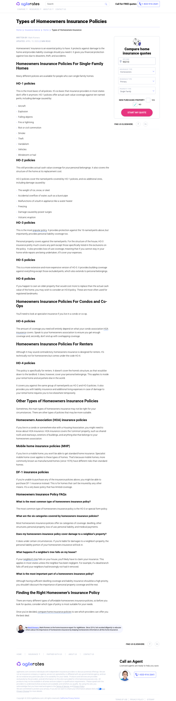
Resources (34, 9)
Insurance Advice (32, 30)
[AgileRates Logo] (27, 4)
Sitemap (150, 699)
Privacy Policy (78, 686)
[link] (149, 4)
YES (150, 100)
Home (19, 30)
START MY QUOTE (136, 112)
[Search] (77, 4)
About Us (47, 9)
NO (137, 104)
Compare (21, 9)
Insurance (33, 654)
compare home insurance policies (54, 611)
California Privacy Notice (70, 698)
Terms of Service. (63, 686)
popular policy (40, 230)
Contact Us (60, 9)
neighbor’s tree (30, 559)
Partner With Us (54, 654)
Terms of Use (121, 699)
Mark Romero (33, 627)
